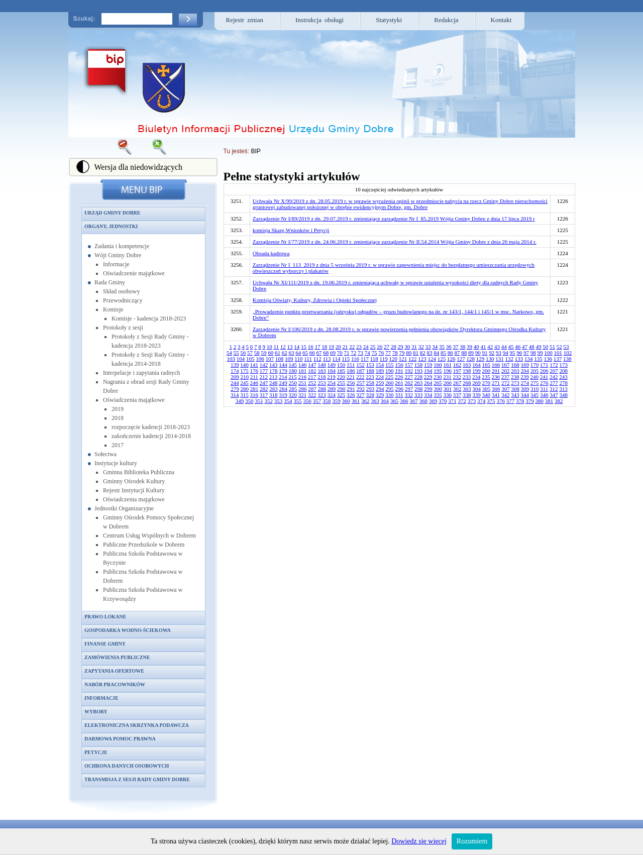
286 (302, 389)
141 (254, 365)
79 (402, 353)
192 (409, 371)
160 (438, 365)
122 (412, 359)
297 (409, 389)
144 (283, 365)
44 (504, 347)
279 (235, 389)
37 (456, 347)
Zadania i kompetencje (121, 246)
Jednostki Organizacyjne (124, 508)
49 (539, 347)
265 (438, 383)
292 (360, 389)
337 (457, 395)
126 (451, 359)
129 (480, 359)
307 (505, 389)
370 (443, 401)
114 (336, 359)
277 (554, 383)
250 (293, 383)
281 (254, 389)
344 (525, 395)
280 (244, 389)
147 (312, 365)
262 (409, 383)
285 (293, 389)
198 (467, 371)
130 (490, 359)
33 (428, 347)
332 (409, 395)
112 (317, 359)
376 (500, 401)
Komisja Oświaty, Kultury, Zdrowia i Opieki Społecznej (315, 300)
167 (505, 365)
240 (534, 377)
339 (476, 395)
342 (505, 395)
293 (370, 389)
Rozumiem (472, 841)
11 (276, 347)
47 (524, 347)
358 (327, 401)
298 (418, 389)
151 (351, 365)
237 (505, 377)
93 (498, 353)
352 (268, 401)
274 (525, 383)
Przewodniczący (123, 300)
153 (370, 365)
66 (312, 353)
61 (277, 353)
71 (347, 353)
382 (559, 401)
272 (505, 383)
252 (312, 383)
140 (244, 365)
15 (303, 347)
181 (302, 371)
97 (526, 353)
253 (321, 383)
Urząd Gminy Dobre (112, 213)
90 (478, 353)
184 (332, 371)
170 (534, 365)
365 (394, 401)
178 (273, 371)
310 (534, 389)
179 (283, 371)
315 (244, 395)
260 (389, 383)
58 (257, 353)
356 (307, 401)
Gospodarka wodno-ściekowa (127, 630)
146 (302, 365)
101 (558, 353)
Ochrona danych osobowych (126, 766)
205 (534, 371)
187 (360, 371)
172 (554, 365)
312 (554, 389)
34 (435, 347)
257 (360, 383)
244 (235, 383)
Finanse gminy (105, 644)
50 (545, 347)
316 (254, 395)
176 (254, 371)
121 (403, 359)
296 (399, 389)
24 (366, 347)
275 (534, 383)
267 (457, 383)
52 (559, 347)
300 (438, 389)
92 (491, 353)
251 (302, 383)
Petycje (96, 752)
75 (374, 353)
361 (356, 401)
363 (375, 401)
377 (510, 401)
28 (393, 347)
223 (370, 377)
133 (519, 359)
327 (360, 395)
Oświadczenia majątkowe (134, 399)
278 (564, 383)
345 (534, 395)
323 (321, 395)
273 (515, 383)
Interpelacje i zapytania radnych (141, 372)
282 (264, 389)
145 (293, 365)
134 (528, 359)
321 (302, 395)
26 (379, 347)
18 (324, 347)
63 (291, 353)
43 (497, 347)
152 (360, 365)
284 (283, 389)
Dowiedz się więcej (419, 841)
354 (288, 401)
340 (486, 395)
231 (447, 377)
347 (554, 395)
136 (548, 359)
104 (241, 359)
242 (554, 377)
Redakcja (446, 20)
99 (540, 353)
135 (538, 359)
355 (297, 401)
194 (428, 371)
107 (270, 359)
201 (496, 371)
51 (552, 347)
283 (273, 389)
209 (235, 377)
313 (563, 389)
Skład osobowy (121, 291)
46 (517, 347)
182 (312, 371)
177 (264, 371)
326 (351, 395)
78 (395, 353)
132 (509, 359)
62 (284, 353)
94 (505, 353)
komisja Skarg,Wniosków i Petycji (291, 230)
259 (380, 383)
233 (467, 377)
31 (414, 347)
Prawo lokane (105, 616)
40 (476, 347)
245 (244, 383)
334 (428, 395)
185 (341, 371)
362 (365, 401)
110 (298, 359)
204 (525, 371)
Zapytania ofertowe (114, 671)
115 (346, 359)
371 (452, 401)
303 (467, 389)
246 (254, 383)
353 (278, 401)
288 (321, 389)
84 (436, 353)
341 (496, 395)
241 (544, 377)
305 (486, 389)
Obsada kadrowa (271, 253)
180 (293, 371)
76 (381, 353)
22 (352, 347)
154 (380, 365)
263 (418, 383)
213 (273, 377)
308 (515, 389)
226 (399, 377)
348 (564, 395)
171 (544, 365)
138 (567, 359)
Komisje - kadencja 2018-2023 (149, 318)
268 (467, 383)
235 (486, 377)
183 (321, 371)
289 (332, 389)
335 (438, 395)
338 (467, 395)
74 (367, 353)
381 (549, 401)
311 (544, 389)
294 (380, 389)
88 (464, 353)
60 (270, 353)
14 (296, 347)
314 (235, 395)
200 (486, 371)
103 (231, 359)
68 (326, 353)
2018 (118, 417)
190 (389, 371)
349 (240, 401)
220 (341, 377)
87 (457, 353)
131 (499, 359)
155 (389, 365)
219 (331, 377)
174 (235, 371)
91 (485, 353)
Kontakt (501, 20)
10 (269, 347)
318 (273, 395)
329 (380, 395)
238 (515, 377)
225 (389, 377)
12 (283, 347)
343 (515, 395)
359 (336, 401)
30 (407, 347)
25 (373, 347)
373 (472, 401)
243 (563, 377)
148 (321, 365)
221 (351, 377)
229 (428, 377)
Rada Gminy (109, 282)
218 (321, 377)
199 (476, 371)
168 (515, 365)
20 (338, 347)
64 (298, 353)
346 (544, 395)
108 (279, 359)
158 (418, 365)
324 (332, 395)
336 (448, 395)
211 (254, 377)
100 (548, 353)
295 (389, 389)
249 (283, 383)
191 (399, 371)
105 (250, 359)
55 (236, 353)
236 (496, 377)
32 (421, 347)
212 (264, 377)
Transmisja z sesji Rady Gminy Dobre (137, 779)
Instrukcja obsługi (319, 20)
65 (305, 353)
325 (341, 395)
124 (431, 359)
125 (442, 359)
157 (409, 365)
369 (433, 401)
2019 (118, 408)
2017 (118, 445)
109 (289, 359)
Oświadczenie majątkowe (134, 273)
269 (476, 383)
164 (476, 365)
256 (351, 383)
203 (515, 371)
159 (428, 365)
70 (340, 353)
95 (512, 353)
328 (370, 395)
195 (438, 371)
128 (470, 359)
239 (524, 377)
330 (389, 395)
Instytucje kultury (115, 463)
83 (430, 353)
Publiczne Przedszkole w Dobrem (143, 544)
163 (467, 365)
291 (351, 389)
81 (415, 353)
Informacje (116, 264)
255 (341, 383)
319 (283, 395)
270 (486, 383)
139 (235, 365)
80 (408, 353)
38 (462, 347)
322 (312, 395)
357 (317, 401)
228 (418, 377)
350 (249, 401)
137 (558, 359)
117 (365, 359)
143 (273, 365)
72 (353, 353)
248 (273, 383)
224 (380, 377)
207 (554, 371)
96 (519, 353)
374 (481, 401)
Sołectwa (105, 454)
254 (332, 383)
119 (384, 359)
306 (496, 389)
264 (428, 383)
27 (386, 347)
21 (345, 347)
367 (413, 401)
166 (496, 365)
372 (462, 401)
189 (380, 371)
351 (259, 401)
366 (404, 401)
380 (539, 401)
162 (457, 365)
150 (341, 365)
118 (374, 359)
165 (486, 365)
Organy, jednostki (111, 226)
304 (476, 389)
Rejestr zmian (245, 20)
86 (450, 353)
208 (564, 371)
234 (476, 377)
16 (310, 347)
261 (399, 383)
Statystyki (389, 20)
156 (399, 365)
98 (533, 353)
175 (244, 371)
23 (359, 347)
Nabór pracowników (114, 684)
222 (360, 377)
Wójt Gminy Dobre (117, 255)
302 (457, 389)
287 (312, 389)
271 (496, 383)
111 (308, 359)
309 (525, 389)
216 (302, 377)
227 (408, 377)
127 (461, 359)
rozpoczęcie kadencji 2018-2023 (151, 427)
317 (264, 395)
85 (443, 353)
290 (341, 389)
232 (457, 377)
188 (370, 371)
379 (529, 401)
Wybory (96, 711)
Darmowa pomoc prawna (120, 738)
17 (317, 347)
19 (331, 347)
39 (469, 347)
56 (243, 353)
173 (564, 365)
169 (525, 365)
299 (428, 389)
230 (438, 377)
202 (505, 371)
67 (319, 353)
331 (399, 395)
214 (283, 377)
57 (250, 353)
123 (422, 359)
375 (491, 401)
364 (384, 401)
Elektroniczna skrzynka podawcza (136, 725)
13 (290, 347)
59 (264, 353)
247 (264, 383)
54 (229, 353)
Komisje (113, 309)
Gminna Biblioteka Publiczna (138, 472)
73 (360, 353)
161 (448, 365)
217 (312, 377)
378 (520, 401)
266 (448, 383)
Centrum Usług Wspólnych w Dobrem (149, 535)
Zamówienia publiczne (117, 657)
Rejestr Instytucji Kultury (134, 490)
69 (333, 353)
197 (457, 371)
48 (531, 347)
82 (422, 353)
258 (370, 383)
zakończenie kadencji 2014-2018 (151, 436)
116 (355, 359)
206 (544, 371)
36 (449, 347)
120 (393, 359)
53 (566, 347)
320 (293, 395)
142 (264, 365)
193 (418, 371)
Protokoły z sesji (123, 327)
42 (490, 347)
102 (568, 353)
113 (327, 359)
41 (483, 347)
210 (244, 377)
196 (448, 371)
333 (418, 395)
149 (332, 365)
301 (448, 389)
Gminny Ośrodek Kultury (134, 481)
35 (442, 347)
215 (292, 377)
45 (511, 347)
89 (471, 353)
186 (351, 371)
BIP (255, 151)
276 (544, 383)
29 (400, 347)
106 (260, 359)
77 (388, 353)
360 (346, 401)
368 (423, 401)
